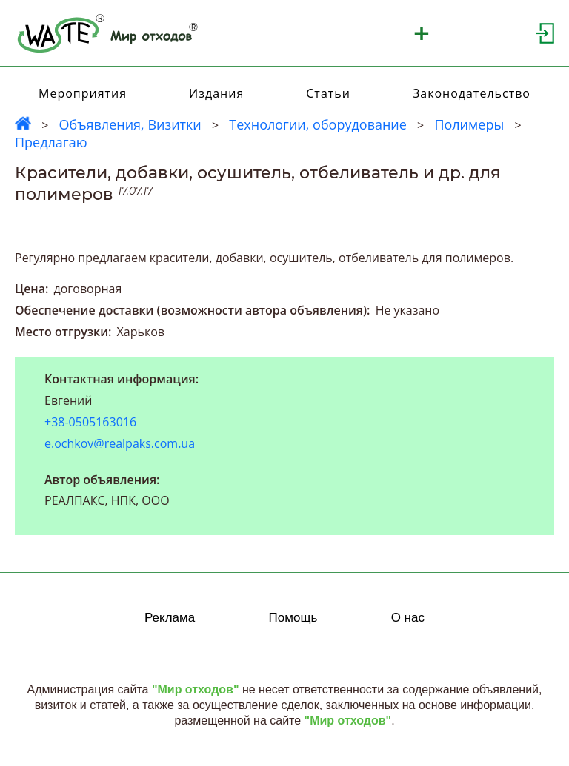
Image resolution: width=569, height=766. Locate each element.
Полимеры (469, 124)
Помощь (293, 618)
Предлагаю (51, 142)
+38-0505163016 (90, 422)
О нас (408, 618)
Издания (216, 93)
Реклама (169, 618)
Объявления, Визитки (130, 124)
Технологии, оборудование (318, 124)
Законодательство (471, 93)
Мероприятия (83, 93)
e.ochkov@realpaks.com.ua (119, 443)
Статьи (328, 93)
